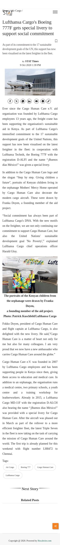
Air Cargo (16, 10)
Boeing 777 (25, 467)
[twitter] (16, 101)
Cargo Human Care (45, 467)
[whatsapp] (22, 101)
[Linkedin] (29, 101)
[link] (48, 101)
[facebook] (10, 101)
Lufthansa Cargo (13, 475)
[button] (30, 41)
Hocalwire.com (44, 541)
